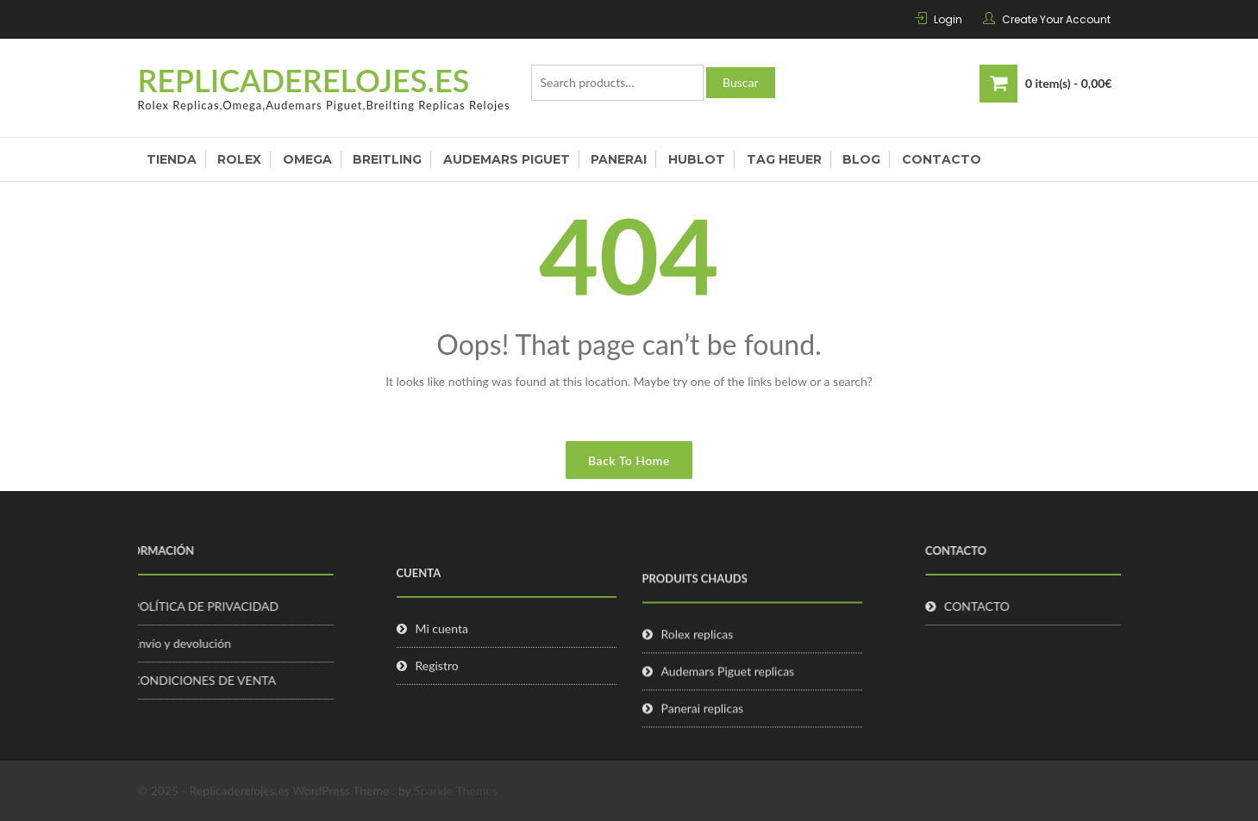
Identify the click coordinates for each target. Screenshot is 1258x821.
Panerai (619, 159)
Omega (307, 159)
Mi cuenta (442, 643)
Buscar (741, 82)
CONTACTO (1001, 606)
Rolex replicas (697, 652)
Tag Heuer (784, 159)
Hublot (696, 159)
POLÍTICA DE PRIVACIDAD (181, 606)
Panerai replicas (702, 726)
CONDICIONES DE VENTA (180, 680)
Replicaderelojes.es (304, 80)
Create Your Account (1056, 19)
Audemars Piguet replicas (728, 689)
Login (948, 19)
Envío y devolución (157, 643)
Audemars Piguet (506, 159)
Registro (437, 680)
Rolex (239, 159)
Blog (861, 159)
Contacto (941, 159)
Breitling (387, 159)
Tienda (172, 159)
